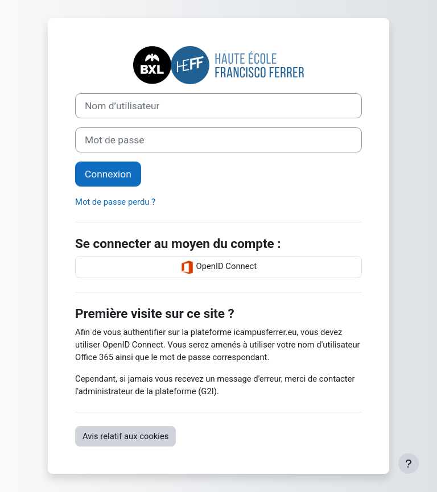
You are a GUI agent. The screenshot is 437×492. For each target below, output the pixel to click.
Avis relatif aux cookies (125, 436)
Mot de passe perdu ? (115, 202)
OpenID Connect (218, 267)
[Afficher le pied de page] (408, 463)
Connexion (108, 174)
